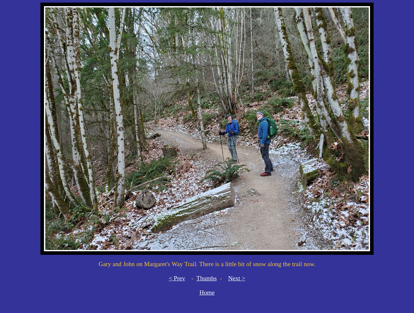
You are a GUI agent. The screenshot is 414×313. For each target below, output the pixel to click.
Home (207, 292)
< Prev (177, 278)
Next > (236, 278)
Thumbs (206, 278)
